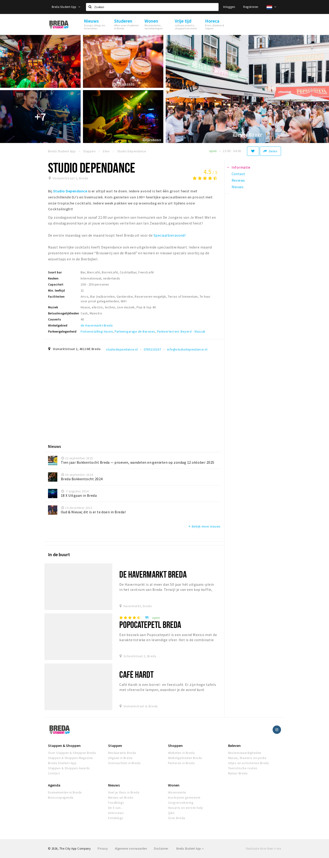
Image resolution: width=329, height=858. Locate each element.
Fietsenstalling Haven (97, 331)
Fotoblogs (115, 818)
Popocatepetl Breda (150, 625)
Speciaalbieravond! (170, 235)
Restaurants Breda (122, 753)
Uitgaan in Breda (120, 758)
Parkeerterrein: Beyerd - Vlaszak (181, 331)
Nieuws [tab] (238, 186)
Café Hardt (136, 674)
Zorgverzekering (180, 802)
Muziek (53, 307)
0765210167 (152, 349)
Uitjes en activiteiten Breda (248, 763)
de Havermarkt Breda (97, 325)
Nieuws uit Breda (120, 797)
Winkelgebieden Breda (185, 758)
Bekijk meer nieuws (204, 526)
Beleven (234, 745)
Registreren (250, 7)
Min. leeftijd (56, 290)
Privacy (103, 849)
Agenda (54, 785)
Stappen (115, 745)
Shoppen (175, 745)
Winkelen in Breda (181, 753)
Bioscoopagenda (60, 797)
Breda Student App (66, 7)
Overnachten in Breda (124, 763)
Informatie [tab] (241, 167)
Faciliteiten (56, 296)
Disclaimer (161, 849)
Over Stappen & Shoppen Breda (72, 753)
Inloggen (229, 7)
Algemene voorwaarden (131, 849)
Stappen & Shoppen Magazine (70, 758)
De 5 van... (115, 808)
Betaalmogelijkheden (63, 313)
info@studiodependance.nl (187, 349)
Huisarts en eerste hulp (185, 808)
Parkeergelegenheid (62, 331)
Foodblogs (116, 802)
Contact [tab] (238, 173)
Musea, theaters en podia (247, 758)
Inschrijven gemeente (184, 797)
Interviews (116, 813)
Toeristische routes (242, 768)
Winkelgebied (57, 325)
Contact (54, 773)
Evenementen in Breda (65, 792)
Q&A (171, 813)
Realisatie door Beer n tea (263, 849)
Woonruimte (177, 792)
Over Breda (176, 818)
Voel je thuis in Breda (124, 792)
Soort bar (55, 272)
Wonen (173, 785)
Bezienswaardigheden (244, 753)
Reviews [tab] (238, 180)
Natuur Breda (238, 773)
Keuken (53, 278)
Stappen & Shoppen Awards (69, 768)
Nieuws (114, 785)
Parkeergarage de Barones (135, 331)
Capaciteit (55, 284)
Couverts (54, 319)
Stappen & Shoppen (64, 745)
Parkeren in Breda (181, 763)
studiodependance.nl (122, 349)
